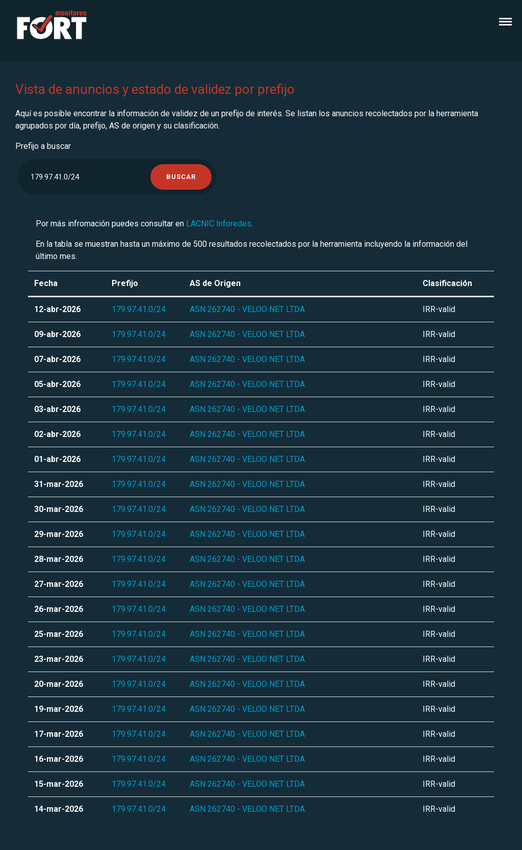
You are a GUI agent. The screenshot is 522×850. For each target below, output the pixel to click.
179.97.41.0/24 (139, 309)
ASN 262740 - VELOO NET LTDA (247, 309)
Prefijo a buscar (43, 146)
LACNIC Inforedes (218, 223)
